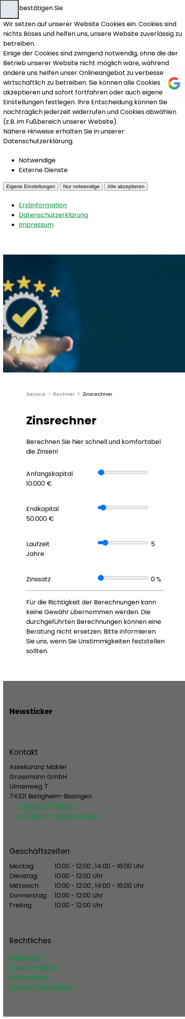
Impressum (36, 224)
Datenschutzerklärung (53, 214)
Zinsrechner (98, 394)
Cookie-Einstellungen (42, 986)
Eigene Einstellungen (30, 186)
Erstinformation (43, 205)
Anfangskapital (49, 473)
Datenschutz (29, 977)
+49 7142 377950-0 (47, 806)
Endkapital (42, 508)
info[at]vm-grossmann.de (58, 815)
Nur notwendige (81, 186)
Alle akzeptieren (126, 186)
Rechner (64, 394)
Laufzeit (38, 544)
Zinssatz (38, 579)
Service (35, 394)
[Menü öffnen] (9, 9)
